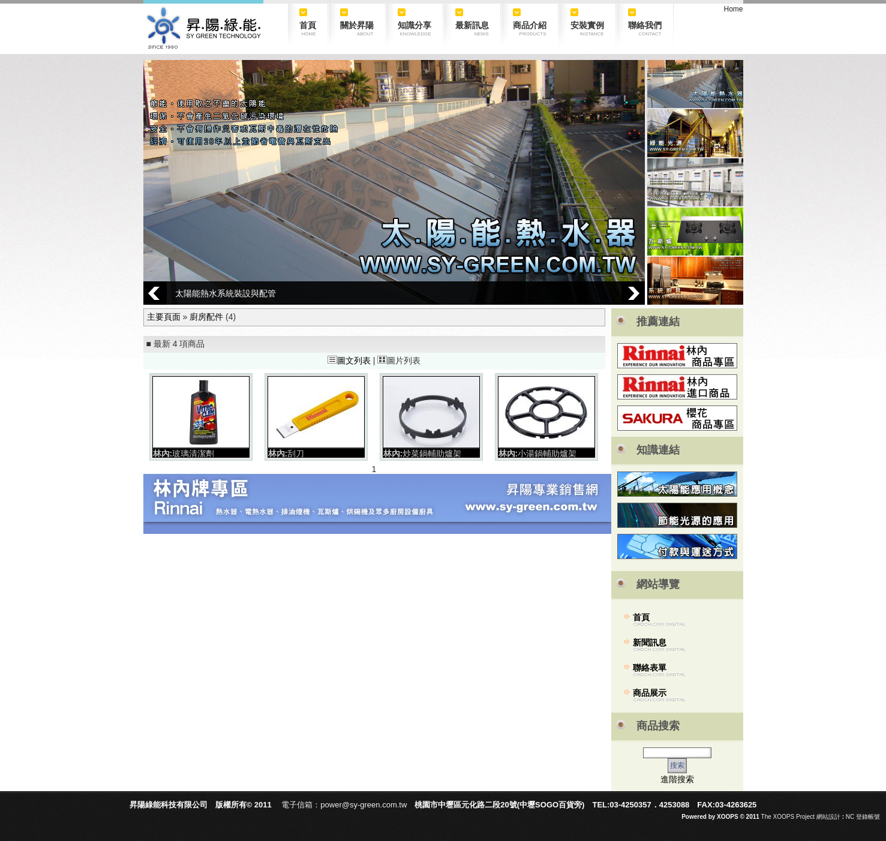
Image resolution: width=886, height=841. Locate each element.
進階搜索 (677, 779)
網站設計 (828, 816)
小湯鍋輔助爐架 (547, 453)
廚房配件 (206, 317)
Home (733, 9)
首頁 (641, 617)
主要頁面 (164, 317)
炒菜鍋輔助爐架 (432, 453)
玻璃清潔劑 (193, 453)
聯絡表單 (649, 667)
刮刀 (295, 453)
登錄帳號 (868, 816)
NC (850, 816)
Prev (155, 293)
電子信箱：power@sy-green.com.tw (344, 804)
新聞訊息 (649, 642)
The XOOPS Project (788, 816)
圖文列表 (349, 360)
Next (633, 293)
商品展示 (649, 693)
